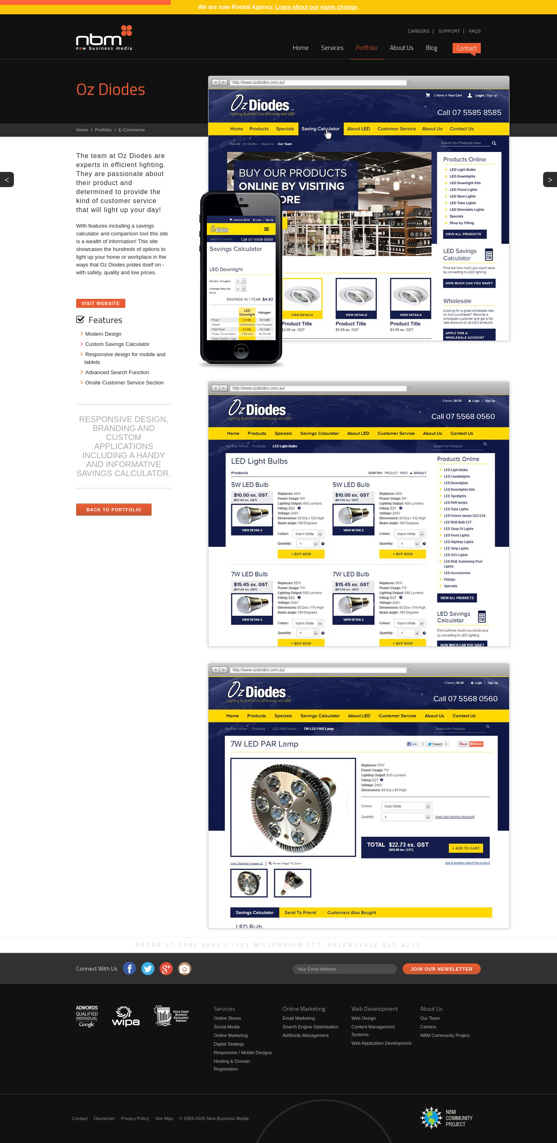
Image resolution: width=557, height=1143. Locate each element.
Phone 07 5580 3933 (179, 945)
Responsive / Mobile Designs (243, 1052)
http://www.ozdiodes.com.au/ (259, 82)
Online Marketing (231, 1035)
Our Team (430, 1018)
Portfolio (367, 47)
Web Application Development (381, 1043)
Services (332, 47)
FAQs (475, 31)
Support (449, 31)
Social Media (227, 1026)
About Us (402, 47)
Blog (431, 47)
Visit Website (101, 303)
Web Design (363, 1018)
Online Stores (227, 1018)
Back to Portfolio (113, 509)
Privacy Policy (135, 1118)
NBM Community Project (444, 1035)
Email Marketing (299, 1018)
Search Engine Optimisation (310, 1026)
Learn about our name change (316, 7)
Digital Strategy (229, 1043)
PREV (9, 178)
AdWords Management (305, 1035)
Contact (467, 48)
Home (301, 47)
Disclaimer (104, 1118)
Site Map (164, 1118)
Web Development (374, 1008)
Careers (419, 31)
